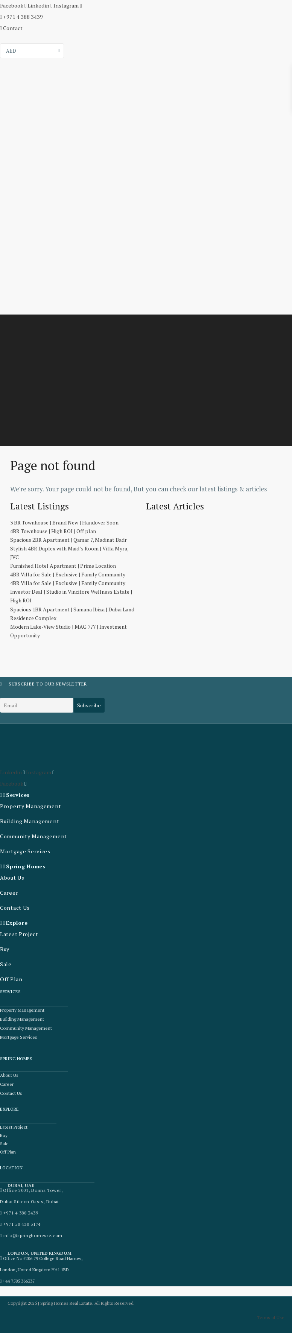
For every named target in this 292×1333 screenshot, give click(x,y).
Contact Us (14, 907)
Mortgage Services (24, 851)
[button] (36, 795)
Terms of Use (270, 1317)
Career (8, 892)
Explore (16, 922)
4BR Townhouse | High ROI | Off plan (53, 531)
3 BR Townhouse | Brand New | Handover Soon (64, 522)
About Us (12, 877)
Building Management (28, 821)
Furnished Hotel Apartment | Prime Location (63, 565)
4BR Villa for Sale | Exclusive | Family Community (67, 574)
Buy (4, 949)
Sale (5, 964)
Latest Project (19, 934)
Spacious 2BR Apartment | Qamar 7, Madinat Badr (68, 539)
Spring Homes (25, 866)
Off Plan (11, 979)
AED (11, 50)
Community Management (32, 836)
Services (18, 794)
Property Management (29, 806)
